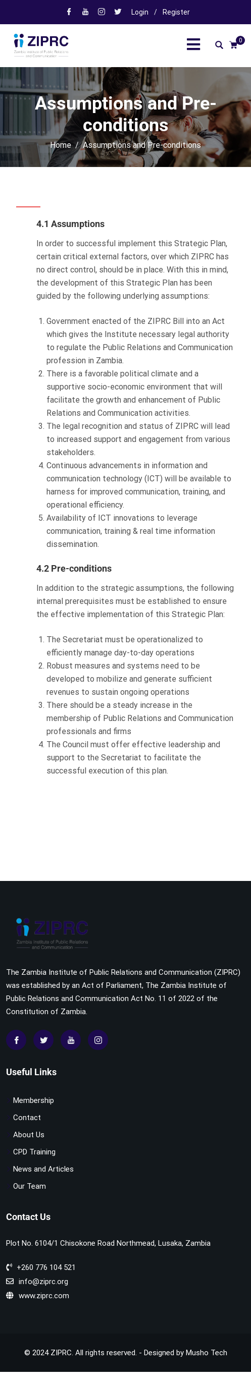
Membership (33, 1100)
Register (176, 12)
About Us (28, 1134)
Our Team (29, 1186)
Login (139, 12)
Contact (27, 1117)
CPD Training (34, 1151)
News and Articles (43, 1169)
